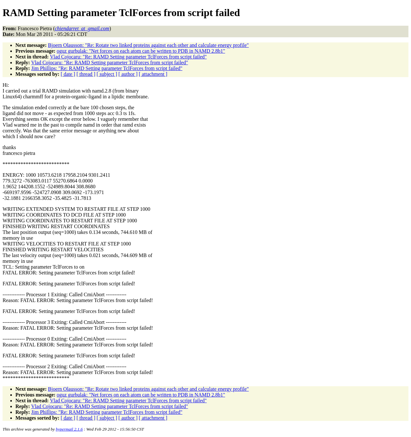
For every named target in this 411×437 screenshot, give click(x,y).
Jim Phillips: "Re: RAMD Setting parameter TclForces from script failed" (106, 68)
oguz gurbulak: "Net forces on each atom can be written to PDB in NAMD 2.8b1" (141, 51)
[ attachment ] (153, 74)
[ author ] (128, 74)
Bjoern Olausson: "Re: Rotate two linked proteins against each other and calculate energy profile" (148, 45)
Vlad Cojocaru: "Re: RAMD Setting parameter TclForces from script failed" (128, 56)
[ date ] (68, 74)
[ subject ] (107, 74)
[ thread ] (85, 74)
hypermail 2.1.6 (69, 429)
